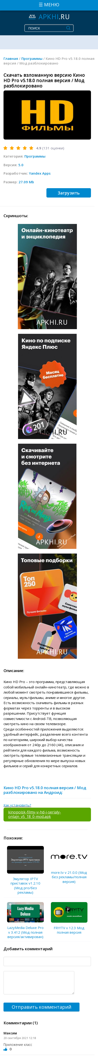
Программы (34, 156)
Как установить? (17, 805)
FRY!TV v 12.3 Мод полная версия (69, 930)
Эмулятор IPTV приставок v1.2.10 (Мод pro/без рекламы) (25, 885)
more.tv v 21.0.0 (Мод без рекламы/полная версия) (69, 877)
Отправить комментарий (41, 1007)
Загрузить (69, 193)
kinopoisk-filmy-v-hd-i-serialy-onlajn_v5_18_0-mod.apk (34, 814)
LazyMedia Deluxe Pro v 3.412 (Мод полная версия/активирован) (25, 932)
